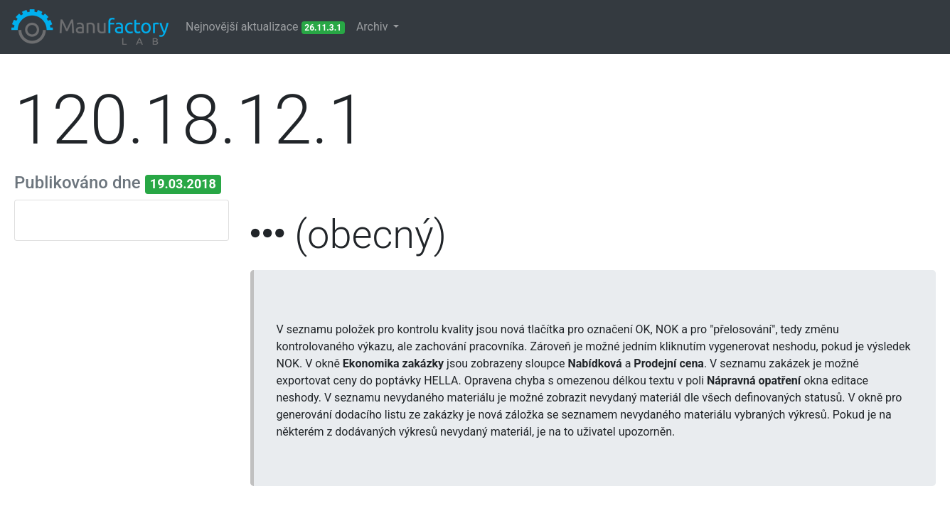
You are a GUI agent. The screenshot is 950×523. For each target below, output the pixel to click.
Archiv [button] (373, 26)
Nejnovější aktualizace (265, 27)
